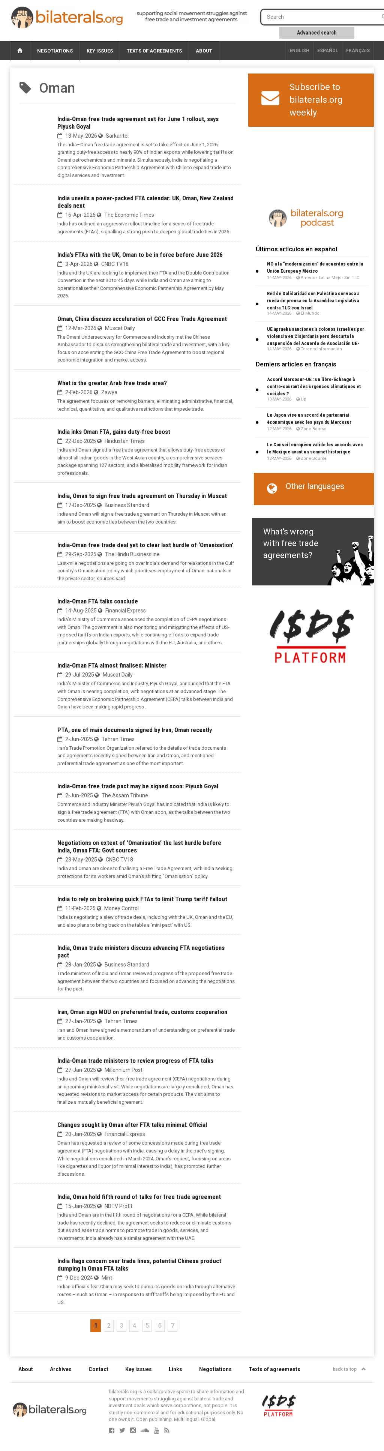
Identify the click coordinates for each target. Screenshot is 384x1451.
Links (175, 1369)
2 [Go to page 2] (109, 1325)
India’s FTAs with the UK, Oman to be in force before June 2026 (139, 254)
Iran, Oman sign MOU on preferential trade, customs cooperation (142, 1012)
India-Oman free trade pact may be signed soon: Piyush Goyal (137, 786)
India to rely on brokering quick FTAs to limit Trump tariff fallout (142, 899)
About (204, 51)
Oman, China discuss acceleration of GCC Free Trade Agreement (142, 319)
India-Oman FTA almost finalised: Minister (111, 665)
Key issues (100, 51)
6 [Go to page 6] (160, 1325)
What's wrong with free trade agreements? (290, 543)
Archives (61, 1369)
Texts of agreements (154, 51)
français (358, 50)
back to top (349, 1369)
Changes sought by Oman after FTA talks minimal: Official (132, 1124)
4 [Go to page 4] (134, 1325)
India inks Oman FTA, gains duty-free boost (113, 431)
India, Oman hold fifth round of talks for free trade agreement (139, 1196)
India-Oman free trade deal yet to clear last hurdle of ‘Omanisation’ (145, 545)
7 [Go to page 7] (172, 1325)
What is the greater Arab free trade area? (112, 383)
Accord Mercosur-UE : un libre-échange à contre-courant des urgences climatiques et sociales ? (314, 386)
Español (327, 50)
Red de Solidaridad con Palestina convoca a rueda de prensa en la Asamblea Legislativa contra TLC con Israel (313, 301)
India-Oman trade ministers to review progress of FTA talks (135, 1060)
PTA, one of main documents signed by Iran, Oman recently (134, 730)
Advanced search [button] (317, 33)
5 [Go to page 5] (147, 1325)
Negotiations (55, 51)
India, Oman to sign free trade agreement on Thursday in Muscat (142, 496)
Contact (98, 1369)
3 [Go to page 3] (121, 1325)
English (299, 50)
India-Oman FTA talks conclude (97, 601)
